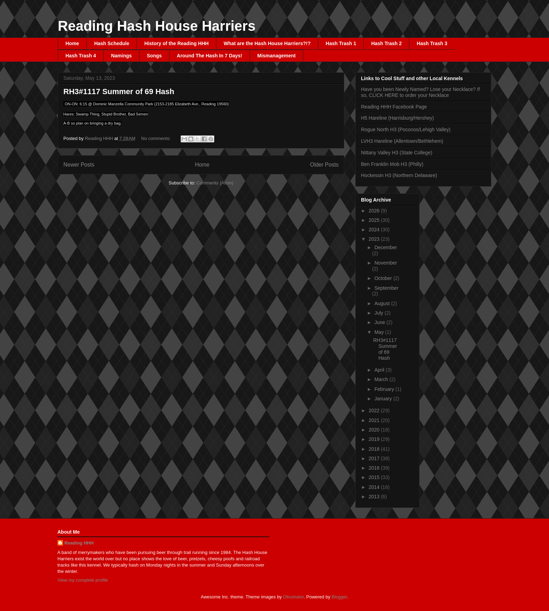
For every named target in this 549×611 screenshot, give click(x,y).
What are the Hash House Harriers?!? (267, 43)
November (385, 263)
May (379, 332)
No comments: (156, 138)
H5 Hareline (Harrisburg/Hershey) (397, 118)
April (379, 370)
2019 (375, 439)
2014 (375, 487)
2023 (375, 239)
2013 (375, 496)
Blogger (339, 596)
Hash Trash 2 (386, 43)
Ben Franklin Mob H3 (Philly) (392, 164)
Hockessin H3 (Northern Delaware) (399, 175)
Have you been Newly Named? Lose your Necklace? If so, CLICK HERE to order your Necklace (420, 92)
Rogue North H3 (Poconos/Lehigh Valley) (406, 129)
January (383, 398)
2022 (375, 410)
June (380, 322)
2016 (375, 468)
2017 (375, 458)
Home (72, 43)
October (383, 278)
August (382, 303)
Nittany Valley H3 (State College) (396, 152)
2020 (375, 430)
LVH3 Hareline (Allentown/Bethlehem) (402, 141)
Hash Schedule (111, 43)
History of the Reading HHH (176, 43)
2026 (375, 210)
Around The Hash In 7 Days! (209, 55)
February (384, 389)
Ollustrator (293, 596)
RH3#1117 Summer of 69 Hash (118, 91)
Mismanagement (276, 55)
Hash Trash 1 (341, 43)
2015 (375, 477)
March (381, 379)
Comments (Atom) (214, 182)
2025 (375, 220)
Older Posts (324, 165)
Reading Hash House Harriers (157, 26)
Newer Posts (78, 165)
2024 (375, 229)
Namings (121, 55)
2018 (375, 449)
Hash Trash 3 (432, 43)
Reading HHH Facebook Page (394, 107)
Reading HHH (78, 543)
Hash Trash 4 (80, 55)
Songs (154, 55)
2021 (375, 420)
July (379, 313)
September (386, 288)
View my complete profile (82, 580)
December (385, 247)
